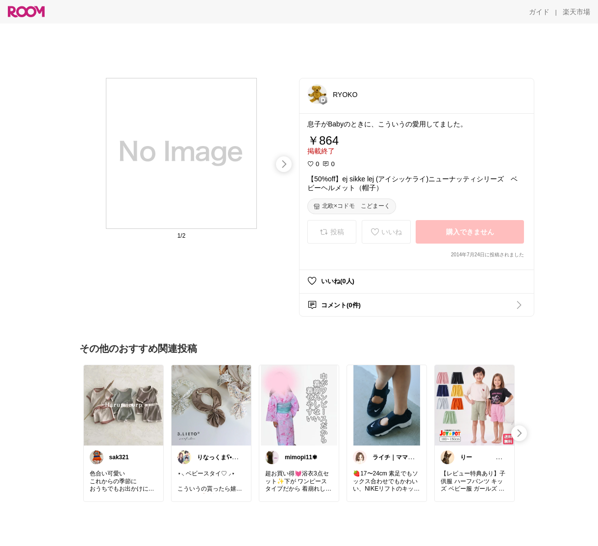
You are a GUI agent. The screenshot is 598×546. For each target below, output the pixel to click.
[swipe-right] (284, 164)
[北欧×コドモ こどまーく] (351, 206)
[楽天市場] (576, 11)
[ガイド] (539, 11)
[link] (123, 405)
